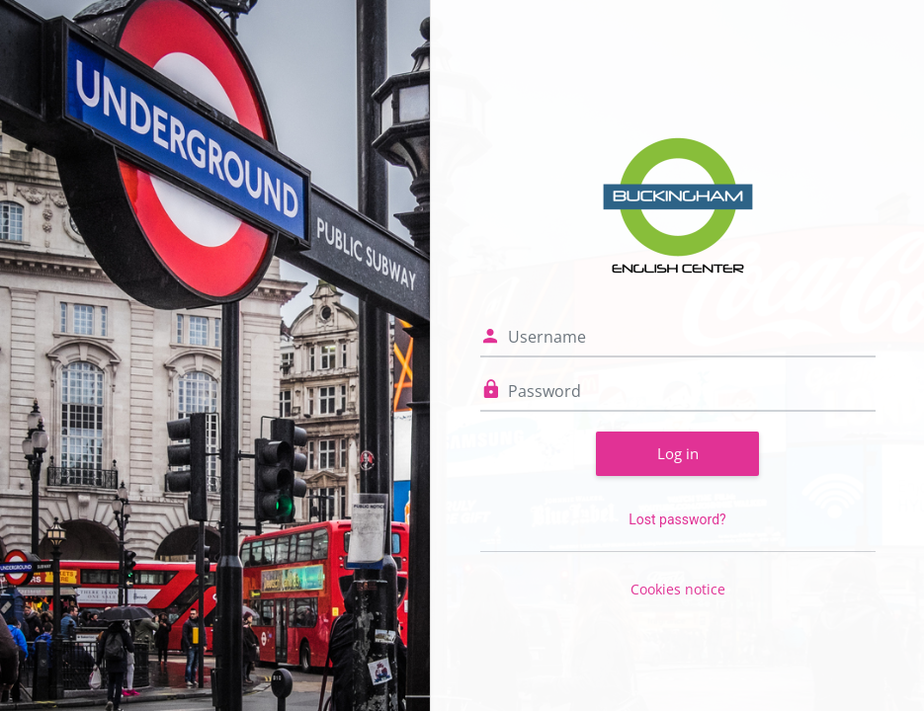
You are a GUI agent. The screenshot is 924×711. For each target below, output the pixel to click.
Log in (678, 453)
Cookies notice (677, 589)
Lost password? (677, 519)
